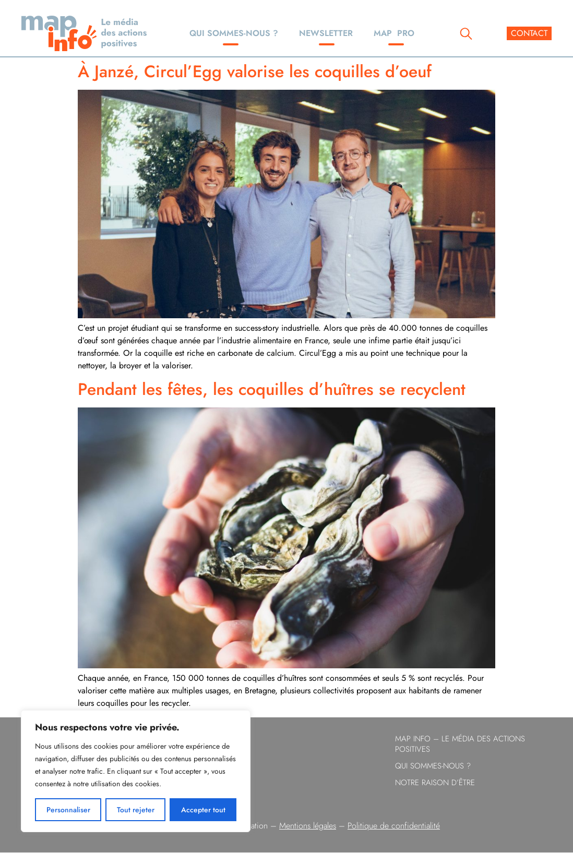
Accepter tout (203, 809)
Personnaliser (68, 809)
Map (394, 33)
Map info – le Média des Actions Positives (460, 744)
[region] (135, 771)
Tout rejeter (135, 809)
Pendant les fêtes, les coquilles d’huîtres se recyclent (271, 389)
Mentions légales (307, 826)
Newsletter (326, 33)
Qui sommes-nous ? (233, 33)
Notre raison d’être (435, 782)
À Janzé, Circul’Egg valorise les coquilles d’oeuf (255, 71)
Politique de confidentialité (394, 826)
